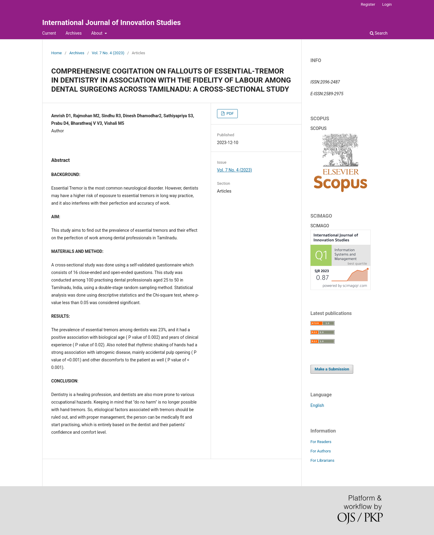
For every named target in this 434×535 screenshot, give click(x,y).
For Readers (321, 441)
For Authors (320, 451)
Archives (73, 33)
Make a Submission (332, 369)
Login (387, 4)
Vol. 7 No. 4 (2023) (108, 53)
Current (49, 33)
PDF (229, 113)
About (97, 33)
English (317, 405)
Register (368, 4)
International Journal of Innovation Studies (111, 22)
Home (56, 53)
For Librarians (322, 460)
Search (379, 33)
